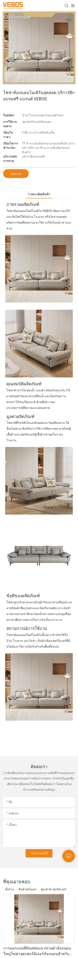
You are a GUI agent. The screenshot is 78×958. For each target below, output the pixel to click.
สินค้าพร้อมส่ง (27, 889)
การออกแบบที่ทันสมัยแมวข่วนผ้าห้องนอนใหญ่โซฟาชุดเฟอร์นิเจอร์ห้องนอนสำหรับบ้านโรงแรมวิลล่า (37, 951)
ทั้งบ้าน (9, 889)
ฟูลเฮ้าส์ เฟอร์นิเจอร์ (53, 889)
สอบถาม (16, 173)
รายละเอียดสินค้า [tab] (39, 194)
